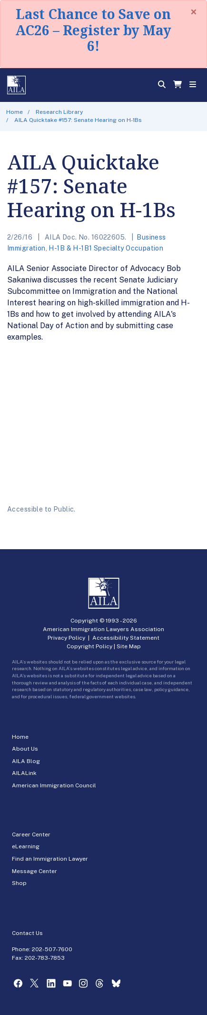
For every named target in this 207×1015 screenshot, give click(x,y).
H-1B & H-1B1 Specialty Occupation (106, 248)
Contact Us (27, 933)
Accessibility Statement (125, 637)
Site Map (129, 646)
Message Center (34, 871)
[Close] (194, 11)
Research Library (59, 112)
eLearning (25, 846)
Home (14, 112)
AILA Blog (26, 761)
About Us (25, 748)
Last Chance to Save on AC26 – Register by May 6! (93, 30)
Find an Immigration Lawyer (50, 858)
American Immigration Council (54, 785)
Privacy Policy (66, 637)
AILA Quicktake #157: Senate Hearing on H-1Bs (78, 120)
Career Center (31, 834)
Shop (19, 883)
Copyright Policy (89, 646)
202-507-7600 (52, 949)
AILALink (24, 773)
